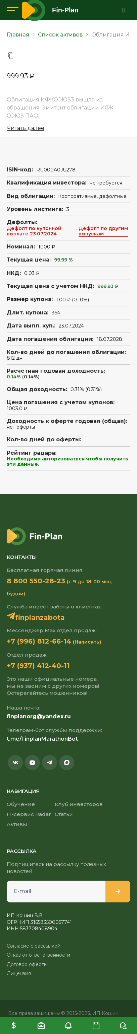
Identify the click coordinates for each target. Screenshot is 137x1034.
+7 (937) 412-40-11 (38, 666)
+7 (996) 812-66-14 (39, 641)
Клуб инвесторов (79, 804)
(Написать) (87, 642)
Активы (17, 824)
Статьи (64, 814)
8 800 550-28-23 (36, 581)
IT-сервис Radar (29, 814)
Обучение (21, 804)
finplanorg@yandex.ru (39, 716)
